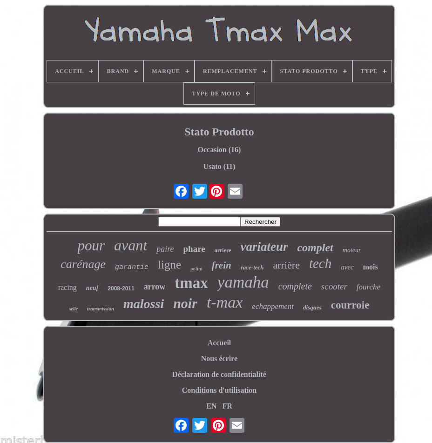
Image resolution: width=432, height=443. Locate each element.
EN (211, 406)
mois (370, 267)
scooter (334, 286)
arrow (155, 286)
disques (312, 307)
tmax (191, 283)
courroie (350, 305)
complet (315, 248)
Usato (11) (219, 166)
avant (130, 245)
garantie (131, 267)
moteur (352, 250)
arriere (223, 250)
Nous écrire (219, 358)
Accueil (219, 343)
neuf (92, 287)
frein (221, 265)
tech (320, 263)
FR (227, 406)
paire (165, 249)
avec (347, 267)
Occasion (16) (219, 150)
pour (91, 245)
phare (194, 249)
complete (295, 286)
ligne (169, 264)
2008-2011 (121, 288)
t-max (225, 302)
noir (185, 303)
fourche (368, 286)
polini (196, 268)
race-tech (252, 267)
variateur (264, 247)
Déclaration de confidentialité (219, 374)
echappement (273, 306)
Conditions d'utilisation (219, 390)
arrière (286, 265)
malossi (143, 303)
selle (73, 308)
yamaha (243, 282)
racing (67, 287)
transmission (100, 308)
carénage (83, 264)
